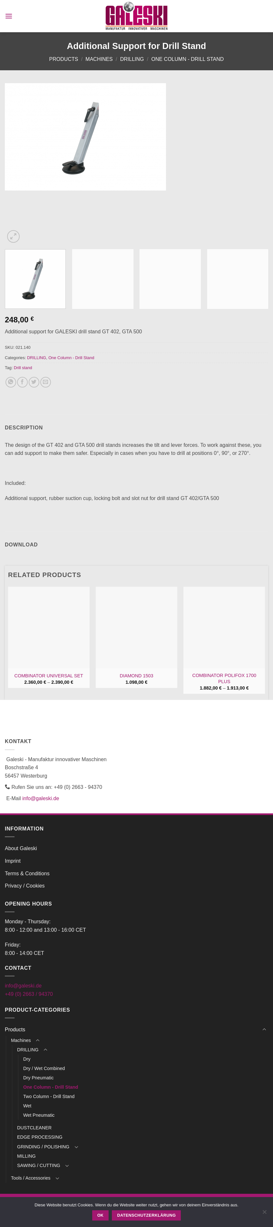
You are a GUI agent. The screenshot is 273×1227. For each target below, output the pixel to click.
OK (100, 1215)
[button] (9, 16)
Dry (26, 1059)
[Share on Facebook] (22, 382)
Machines (98, 59)
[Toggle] (264, 1030)
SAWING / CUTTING (38, 1165)
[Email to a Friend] (45, 382)
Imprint (13, 861)
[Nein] (264, 1214)
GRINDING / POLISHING (43, 1146)
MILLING (26, 1156)
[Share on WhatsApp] (10, 382)
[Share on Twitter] (34, 382)
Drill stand (23, 367)
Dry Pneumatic (38, 1077)
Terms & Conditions (27, 873)
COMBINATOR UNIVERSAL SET (49, 675)
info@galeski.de (40, 798)
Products (63, 59)
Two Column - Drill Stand (48, 1096)
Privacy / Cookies (25, 885)
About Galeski (21, 848)
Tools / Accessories (30, 1178)
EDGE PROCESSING (40, 1137)
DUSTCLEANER (34, 1127)
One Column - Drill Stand (187, 59)
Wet (27, 1105)
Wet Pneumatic (38, 1115)
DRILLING (132, 59)
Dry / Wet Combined (44, 1068)
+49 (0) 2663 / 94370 (29, 994)
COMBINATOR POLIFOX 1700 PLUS (224, 678)
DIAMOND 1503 (136, 675)
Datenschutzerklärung (146, 1215)
